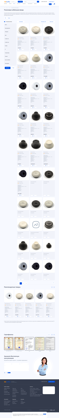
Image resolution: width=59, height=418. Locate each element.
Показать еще (52, 292)
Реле (21, 398)
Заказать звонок (51, 1)
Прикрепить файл (7, 383)
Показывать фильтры (9, 21)
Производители (30, 3)
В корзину (21, 50)
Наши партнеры (15, 411)
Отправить (15, 383)
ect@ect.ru (34, 403)
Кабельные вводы (7, 404)
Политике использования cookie (24, 415)
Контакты (35, 3)
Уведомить (33, 199)
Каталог (14, 3)
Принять (44, 414)
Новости (10, 3)
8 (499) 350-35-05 (44, 1)
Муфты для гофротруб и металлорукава (14, 400)
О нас (22, 411)
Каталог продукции (7, 411)
